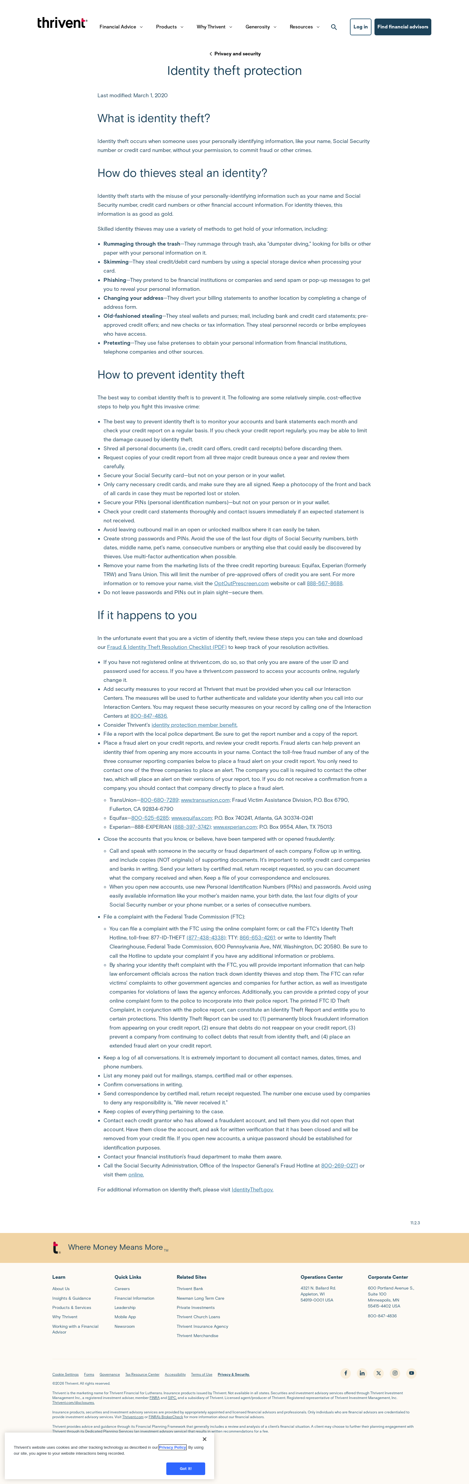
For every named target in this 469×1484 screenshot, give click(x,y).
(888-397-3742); (192, 827)
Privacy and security (237, 54)
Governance (110, 1374)
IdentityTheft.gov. (252, 1189)
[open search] (334, 29)
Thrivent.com (133, 1417)
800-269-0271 (339, 1165)
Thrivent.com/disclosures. (73, 1402)
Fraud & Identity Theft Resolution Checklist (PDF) (167, 647)
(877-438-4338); (206, 937)
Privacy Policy (172, 1455)
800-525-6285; (150, 818)
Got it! (186, 1476)
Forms (89, 1374)
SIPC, (172, 1397)
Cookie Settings (65, 1374)
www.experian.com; (235, 827)
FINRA (155, 1397)
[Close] (204, 1446)
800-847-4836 (382, 1316)
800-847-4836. (149, 716)
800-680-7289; (160, 800)
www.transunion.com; (206, 800)
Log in (361, 28)
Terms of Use (201, 1374)
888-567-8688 (324, 583)
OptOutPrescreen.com (241, 583)
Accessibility (175, 1374)
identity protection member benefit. (194, 725)
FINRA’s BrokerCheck (166, 1417)
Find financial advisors (402, 28)
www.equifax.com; (192, 818)
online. (136, 1174)
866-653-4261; (258, 937)
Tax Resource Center (142, 1374)
